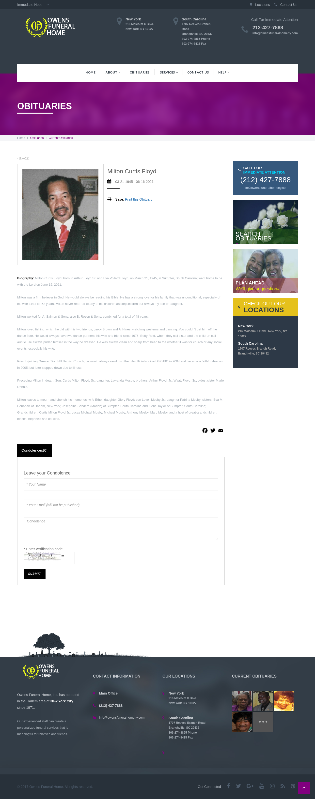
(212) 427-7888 (265, 180)
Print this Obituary (138, 199)
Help (224, 72)
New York (262, 331)
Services (169, 72)
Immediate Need (34, 5)
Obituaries (140, 72)
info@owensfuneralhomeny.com (275, 33)
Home (90, 72)
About (113, 72)
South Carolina (257, 348)
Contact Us (198, 72)
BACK (23, 158)
